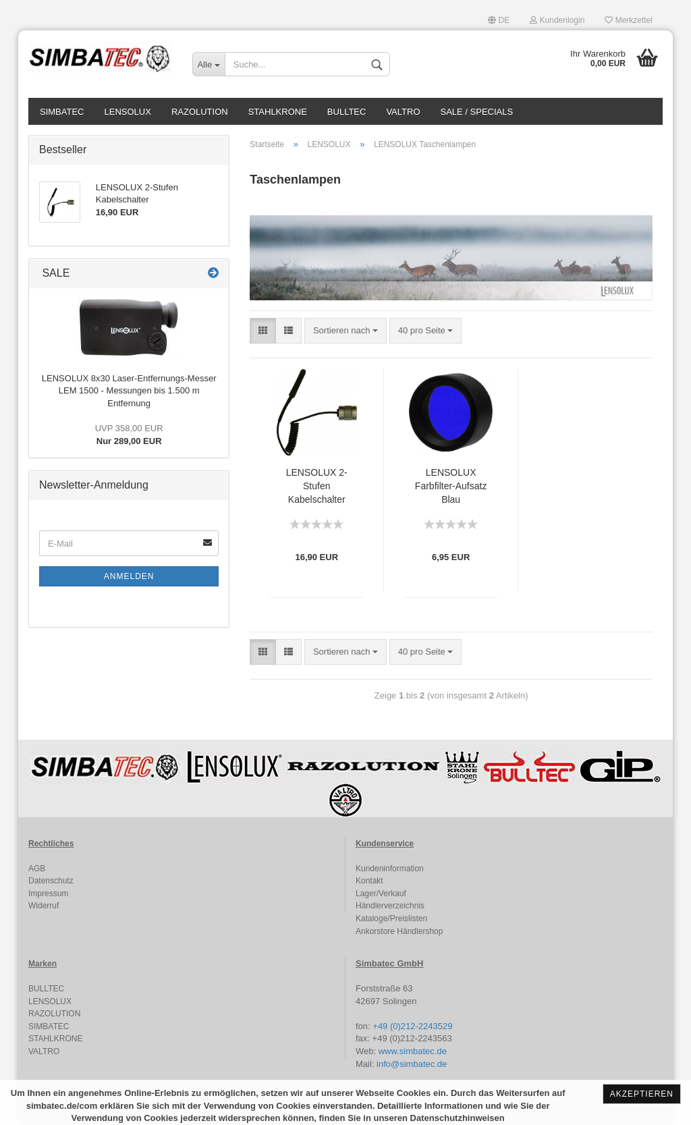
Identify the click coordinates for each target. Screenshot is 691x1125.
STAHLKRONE (277, 112)
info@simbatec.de (412, 1064)
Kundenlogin (557, 20)
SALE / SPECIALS (477, 112)
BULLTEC (346, 112)
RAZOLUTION (199, 112)
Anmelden (129, 576)
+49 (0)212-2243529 (412, 1026)
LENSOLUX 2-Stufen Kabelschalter (317, 486)
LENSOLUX (128, 112)
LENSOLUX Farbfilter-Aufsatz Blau (451, 486)
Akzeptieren (641, 1094)
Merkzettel (629, 20)
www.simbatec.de (413, 1051)
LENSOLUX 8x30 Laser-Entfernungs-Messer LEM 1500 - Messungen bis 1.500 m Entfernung (129, 390)
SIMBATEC (62, 112)
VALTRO (403, 112)
